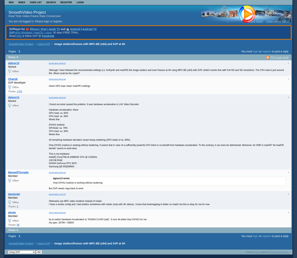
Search (51, 2)
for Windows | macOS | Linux (30, 32)
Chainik (13, 79)
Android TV (89, 29)
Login (80, 2)
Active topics (255, 21)
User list (36, 2)
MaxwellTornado (18, 172)
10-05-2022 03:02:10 (57, 172)
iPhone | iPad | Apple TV (45, 29)
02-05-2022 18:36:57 (57, 63)
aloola (12, 212)
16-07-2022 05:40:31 (57, 213)
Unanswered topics (277, 21)
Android (75, 29)
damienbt (14, 194)
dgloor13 (13, 63)
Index (21, 2)
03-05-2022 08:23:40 (57, 79)
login (256, 51)
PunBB (257, 252)
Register (66, 2)
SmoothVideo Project (27, 12)
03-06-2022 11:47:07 (57, 194)
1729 (19, 91)
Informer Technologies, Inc (279, 252)
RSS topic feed (279, 57)
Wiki (11, 2)
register (266, 51)
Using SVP (44, 44)
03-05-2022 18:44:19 (57, 97)
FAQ (19, 35)
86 (18, 225)
